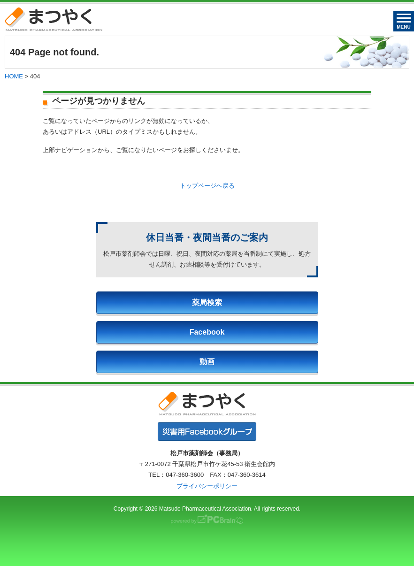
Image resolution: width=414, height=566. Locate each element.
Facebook (207, 332)
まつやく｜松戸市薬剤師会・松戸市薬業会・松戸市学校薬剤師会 (53, 19)
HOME (14, 76)
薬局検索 (207, 302)
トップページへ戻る (207, 185)
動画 (207, 362)
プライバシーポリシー (207, 486)
